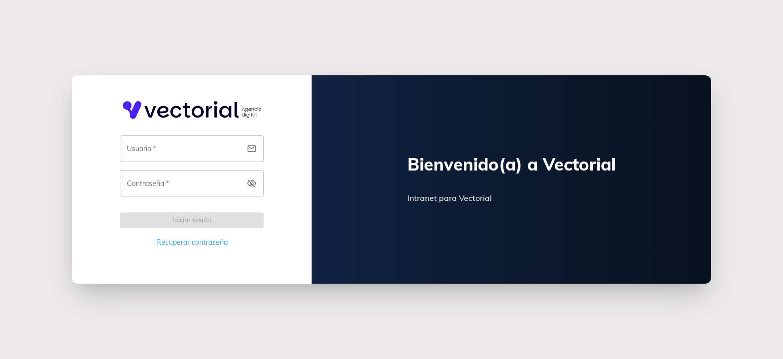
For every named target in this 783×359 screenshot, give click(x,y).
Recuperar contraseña (192, 242)
